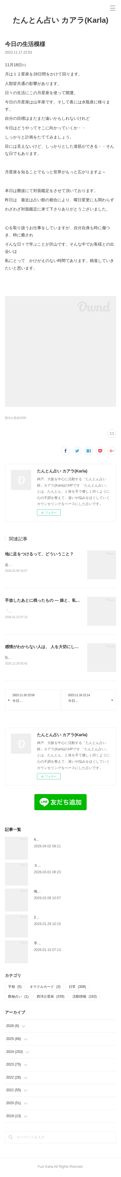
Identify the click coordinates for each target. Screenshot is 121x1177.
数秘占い (18, 998)
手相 (15, 988)
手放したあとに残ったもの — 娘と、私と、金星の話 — (55, 600)
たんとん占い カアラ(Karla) (61, 20)
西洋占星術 (50, 998)
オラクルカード (45, 988)
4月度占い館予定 (47, 841)
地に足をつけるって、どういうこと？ (39, 554)
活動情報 (84, 998)
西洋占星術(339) (15, 417)
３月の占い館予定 (48, 867)
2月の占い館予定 (47, 918)
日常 (77, 988)
